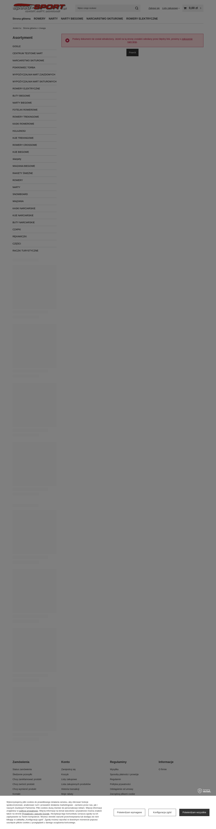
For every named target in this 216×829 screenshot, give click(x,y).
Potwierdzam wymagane (129, 812)
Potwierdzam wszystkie (194, 812)
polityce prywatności (28, 811)
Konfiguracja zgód (162, 812)
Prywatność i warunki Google (35, 814)
